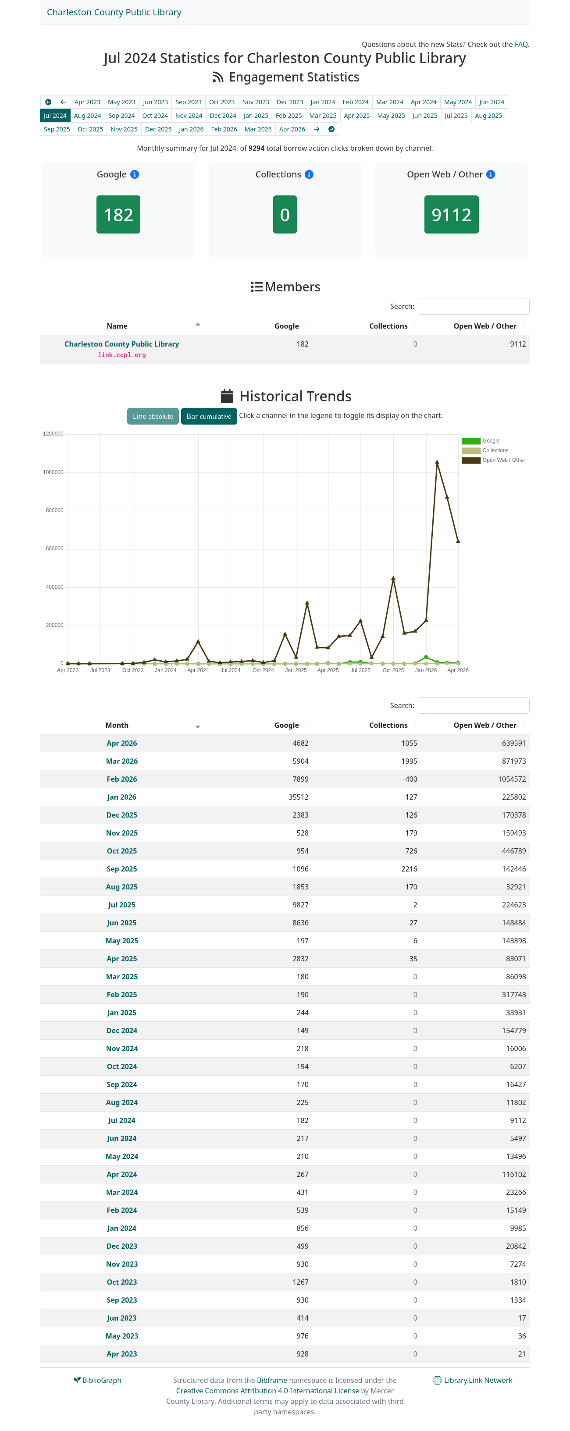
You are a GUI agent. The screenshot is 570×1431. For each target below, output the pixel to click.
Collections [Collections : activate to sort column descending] (388, 326)
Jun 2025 (425, 115)
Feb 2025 (289, 115)
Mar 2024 (389, 102)
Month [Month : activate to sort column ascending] (117, 725)
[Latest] (331, 129)
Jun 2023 (155, 102)
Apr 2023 (87, 102)
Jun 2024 (491, 102)
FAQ (521, 44)
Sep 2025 (57, 129)
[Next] (316, 129)
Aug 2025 (488, 115)
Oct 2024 (155, 115)
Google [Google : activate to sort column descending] (286, 326)
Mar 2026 (258, 129)
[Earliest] (48, 102)
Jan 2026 (191, 129)
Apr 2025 (357, 115)
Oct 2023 (222, 102)
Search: (460, 306)
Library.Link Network (472, 1380)
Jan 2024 (323, 102)
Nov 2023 (255, 102)
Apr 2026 (292, 129)
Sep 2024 (122, 115)
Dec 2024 (223, 115)
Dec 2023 (290, 102)
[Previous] (63, 102)
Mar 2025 (323, 115)
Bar (209, 416)
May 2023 (121, 102)
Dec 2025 (158, 129)
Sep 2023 (188, 102)
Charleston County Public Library (114, 12)
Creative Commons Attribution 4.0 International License (267, 1391)
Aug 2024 (87, 115)
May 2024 (458, 102)
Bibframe (272, 1380)
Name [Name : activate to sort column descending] (117, 326)
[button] (134, 174)
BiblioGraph (97, 1380)
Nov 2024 (189, 115)
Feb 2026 (224, 129)
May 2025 (391, 115)
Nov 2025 (124, 129)
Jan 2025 (256, 115)
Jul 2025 (456, 115)
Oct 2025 (90, 129)
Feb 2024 (356, 102)
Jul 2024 (55, 115)
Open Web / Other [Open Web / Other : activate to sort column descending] (485, 326)
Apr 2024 (424, 102)
